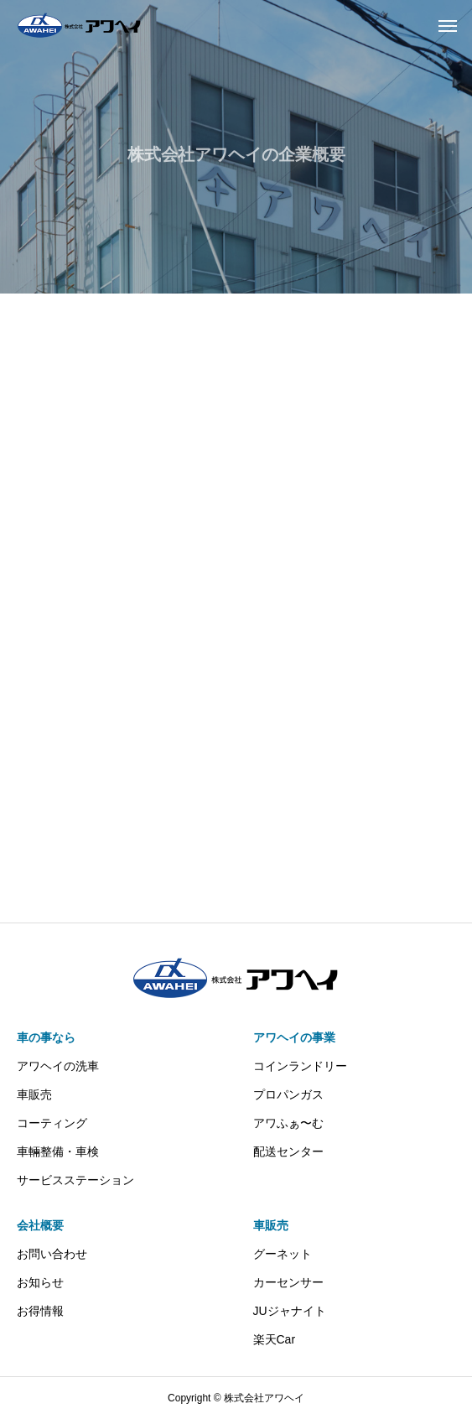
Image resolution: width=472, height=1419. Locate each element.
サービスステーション (75, 1180)
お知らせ (40, 1282)
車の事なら (46, 1037)
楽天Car (274, 1339)
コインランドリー (300, 1066)
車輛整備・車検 (58, 1151)
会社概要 (40, 1225)
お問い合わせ (52, 1253)
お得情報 (40, 1311)
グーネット (282, 1253)
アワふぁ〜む (288, 1123)
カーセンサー (288, 1282)
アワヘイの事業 (294, 1037)
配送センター (288, 1151)
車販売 (34, 1094)
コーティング (52, 1123)
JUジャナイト (289, 1311)
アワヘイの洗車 (58, 1066)
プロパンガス (288, 1094)
